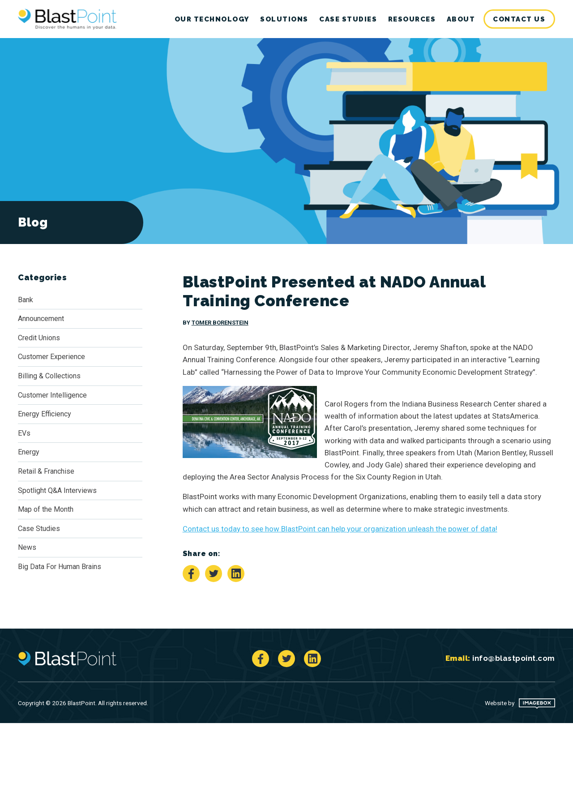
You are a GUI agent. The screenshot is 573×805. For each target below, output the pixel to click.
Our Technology (212, 19)
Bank (25, 299)
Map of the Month (45, 509)
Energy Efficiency (44, 414)
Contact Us (519, 19)
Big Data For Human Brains (59, 566)
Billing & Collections (49, 376)
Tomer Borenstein (220, 322)
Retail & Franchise (46, 471)
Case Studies (348, 19)
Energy (28, 452)
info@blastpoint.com (513, 658)
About (461, 19)
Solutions (284, 19)
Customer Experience (51, 356)
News (27, 547)
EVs (24, 433)
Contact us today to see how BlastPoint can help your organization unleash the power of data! (340, 528)
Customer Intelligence (52, 395)
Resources (412, 19)
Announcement (41, 318)
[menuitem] (519, 19)
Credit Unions (39, 338)
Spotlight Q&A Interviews (57, 490)
